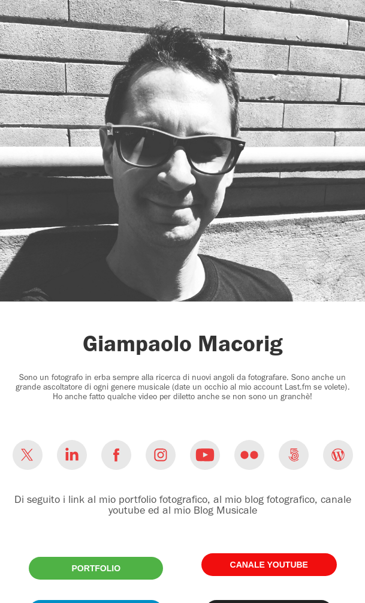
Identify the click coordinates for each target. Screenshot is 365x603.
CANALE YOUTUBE (269, 564)
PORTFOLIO (95, 568)
